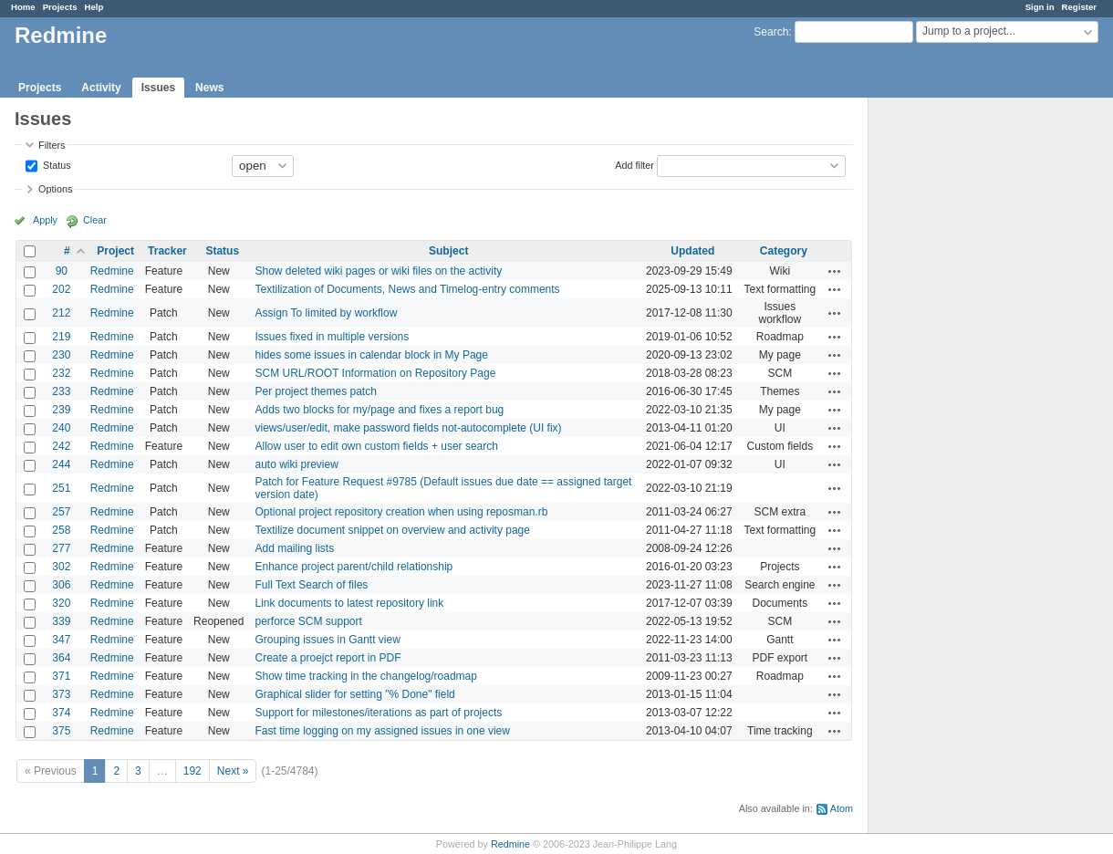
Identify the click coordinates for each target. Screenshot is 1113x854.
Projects (60, 7)
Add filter (634, 164)
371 (61, 676)
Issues (158, 87)
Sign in (1040, 7)
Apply (45, 219)
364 (61, 657)
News (209, 87)
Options (55, 188)
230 (61, 355)
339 (61, 621)
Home (23, 7)
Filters (51, 145)
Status (55, 164)
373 (61, 694)
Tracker (167, 251)
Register (1079, 7)
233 (61, 391)
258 (61, 530)
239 (61, 409)
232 (61, 373)
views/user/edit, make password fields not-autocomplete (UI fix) (408, 428)
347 (61, 639)
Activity (100, 87)
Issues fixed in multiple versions (332, 336)
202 (61, 289)
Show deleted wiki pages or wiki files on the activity (378, 271)
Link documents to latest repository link (349, 603)
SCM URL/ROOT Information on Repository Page (375, 373)
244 (61, 464)
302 (61, 566)
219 (61, 336)
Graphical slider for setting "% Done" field (354, 694)
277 (61, 548)
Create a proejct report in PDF (327, 657)
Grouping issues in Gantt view (327, 639)
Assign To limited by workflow (326, 313)
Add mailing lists (294, 548)
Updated (692, 251)
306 (61, 584)
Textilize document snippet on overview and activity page (392, 530)
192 (192, 771)
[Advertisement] (960, 384)
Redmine (112, 271)
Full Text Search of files (311, 584)
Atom (841, 808)
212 (61, 313)
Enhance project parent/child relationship (353, 566)
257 (61, 511)
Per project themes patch (315, 391)
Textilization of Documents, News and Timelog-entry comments (407, 289)
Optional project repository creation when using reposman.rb (401, 511)
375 (61, 730)
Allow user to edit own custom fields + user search (376, 446)
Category (783, 251)
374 (61, 712)
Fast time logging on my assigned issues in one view (382, 730)
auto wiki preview (296, 464)
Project (115, 251)
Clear (95, 219)
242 (61, 446)
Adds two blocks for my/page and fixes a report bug (379, 409)
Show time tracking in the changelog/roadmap (365, 676)
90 (62, 271)
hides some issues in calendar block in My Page (371, 355)
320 (61, 603)
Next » (233, 771)
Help (94, 7)
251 (61, 488)
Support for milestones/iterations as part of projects (378, 712)
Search (771, 32)
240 (61, 428)
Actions (834, 271)
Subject (448, 251)
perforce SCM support (308, 621)
